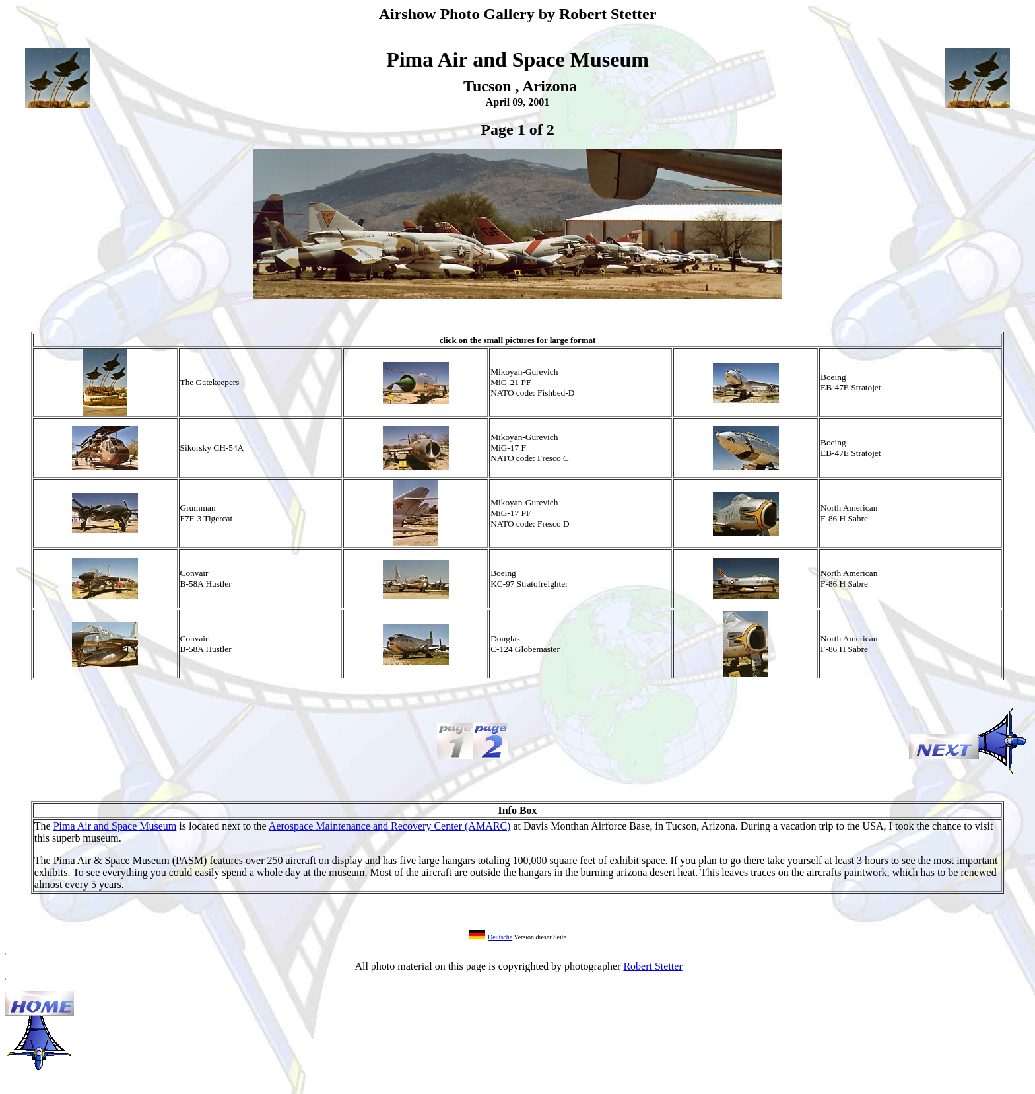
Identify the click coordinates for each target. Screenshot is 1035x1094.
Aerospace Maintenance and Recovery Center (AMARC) (390, 826)
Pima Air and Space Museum (115, 826)
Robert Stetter (652, 966)
